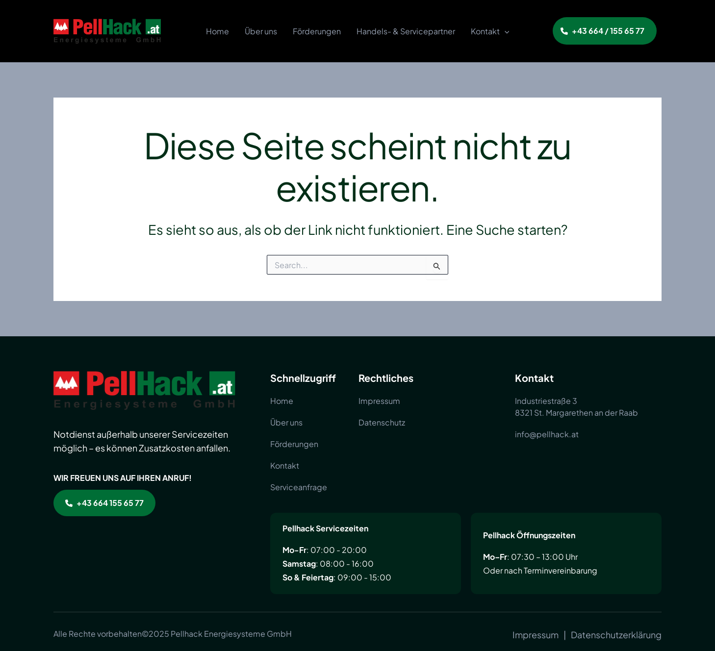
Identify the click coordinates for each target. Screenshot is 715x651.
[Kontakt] (284, 466)
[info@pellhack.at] (547, 434)
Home (217, 31)
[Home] (281, 401)
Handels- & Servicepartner (406, 31)
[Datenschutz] (381, 422)
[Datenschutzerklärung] (616, 635)
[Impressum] (379, 401)
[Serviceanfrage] (298, 487)
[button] (605, 31)
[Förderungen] (294, 444)
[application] (505, 31)
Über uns (261, 31)
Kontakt (490, 31)
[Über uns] (286, 422)
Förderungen (317, 31)
